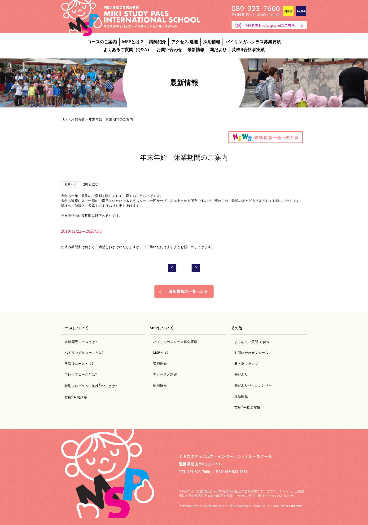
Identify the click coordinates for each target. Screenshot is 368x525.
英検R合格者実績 (248, 49)
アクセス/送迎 (184, 42)
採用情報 (211, 42)
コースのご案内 (102, 42)
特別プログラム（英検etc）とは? (91, 377)
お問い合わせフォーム (251, 344)
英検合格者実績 (247, 399)
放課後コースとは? (79, 355)
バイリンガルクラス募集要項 (253, 42)
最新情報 (195, 49)
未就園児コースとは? (81, 333)
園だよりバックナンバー (253, 377)
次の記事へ (196, 259)
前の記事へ (172, 259)
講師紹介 (157, 42)
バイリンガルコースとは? (84, 344)
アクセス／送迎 (165, 366)
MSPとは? (160, 344)
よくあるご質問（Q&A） (127, 49)
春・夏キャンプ (246, 355)
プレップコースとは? (81, 366)
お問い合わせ (169, 49)
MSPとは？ (133, 42)
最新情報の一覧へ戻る (188, 283)
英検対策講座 (76, 389)
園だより (218, 49)
